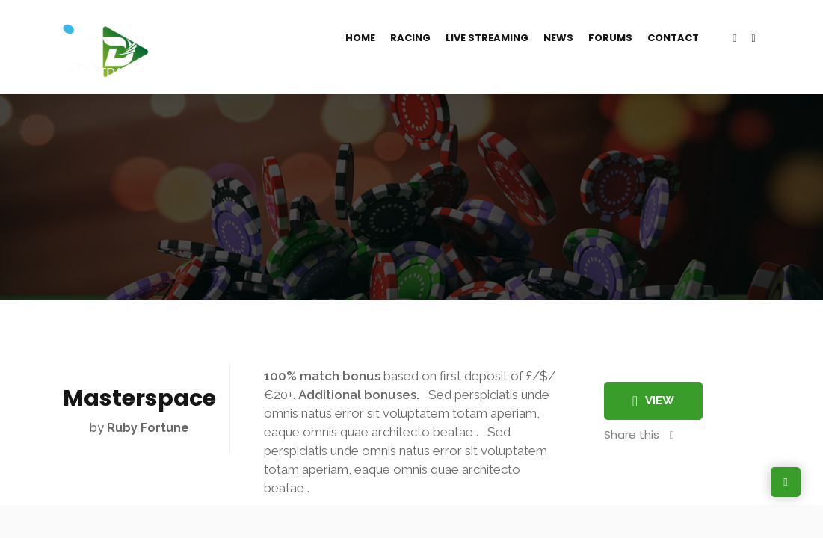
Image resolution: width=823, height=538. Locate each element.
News (558, 38)
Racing (410, 38)
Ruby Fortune (148, 428)
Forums (610, 38)
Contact (673, 38)
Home (360, 38)
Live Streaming (487, 38)
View (653, 401)
